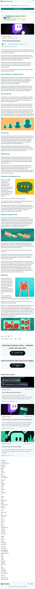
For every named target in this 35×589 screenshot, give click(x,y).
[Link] (11, 336)
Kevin (11, 428)
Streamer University (14, 5)
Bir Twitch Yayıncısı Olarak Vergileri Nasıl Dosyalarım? (17, 419)
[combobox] (17, 12)
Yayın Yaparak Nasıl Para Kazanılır (11, 392)
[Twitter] (6, 336)
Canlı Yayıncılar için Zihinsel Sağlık (11, 446)
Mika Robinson (12, 401)
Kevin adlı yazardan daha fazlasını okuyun (16, 44)
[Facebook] (8, 336)
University (7, 5)
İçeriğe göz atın (25, 19)
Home (2, 5)
